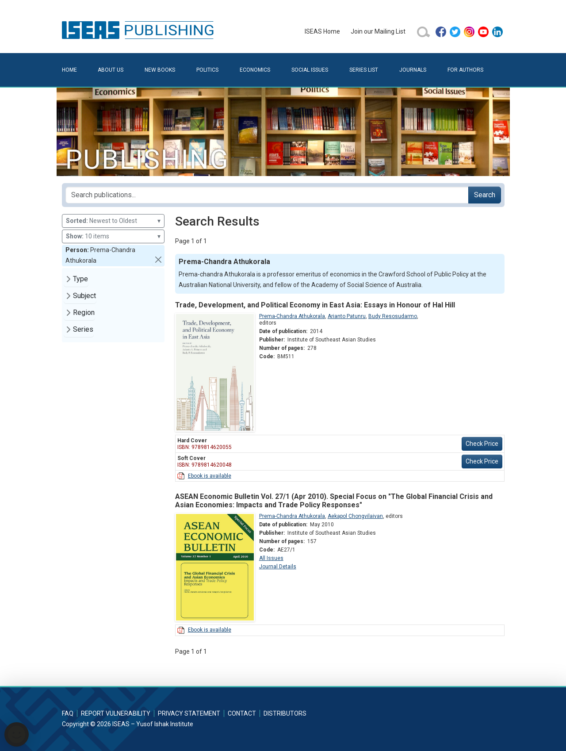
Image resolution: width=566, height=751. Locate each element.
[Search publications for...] (267, 195)
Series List (363, 70)
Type (80, 279)
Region (84, 312)
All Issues (271, 558)
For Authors (465, 70)
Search (484, 195)
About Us (110, 70)
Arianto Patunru (347, 316)
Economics (255, 70)
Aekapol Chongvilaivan (355, 516)
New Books (160, 70)
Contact (242, 713)
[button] (158, 259)
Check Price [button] (482, 443)
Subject (84, 295)
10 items (113, 236)
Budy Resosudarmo (392, 316)
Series (83, 329)
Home (69, 70)
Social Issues (309, 70)
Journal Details (277, 566)
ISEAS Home (322, 31)
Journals (412, 70)
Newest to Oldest (113, 221)
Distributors (285, 713)
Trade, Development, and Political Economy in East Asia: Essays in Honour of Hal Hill (315, 305)
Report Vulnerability (115, 713)
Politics (207, 70)
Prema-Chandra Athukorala (292, 316)
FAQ (67, 713)
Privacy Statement (189, 713)
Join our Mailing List (378, 31)
